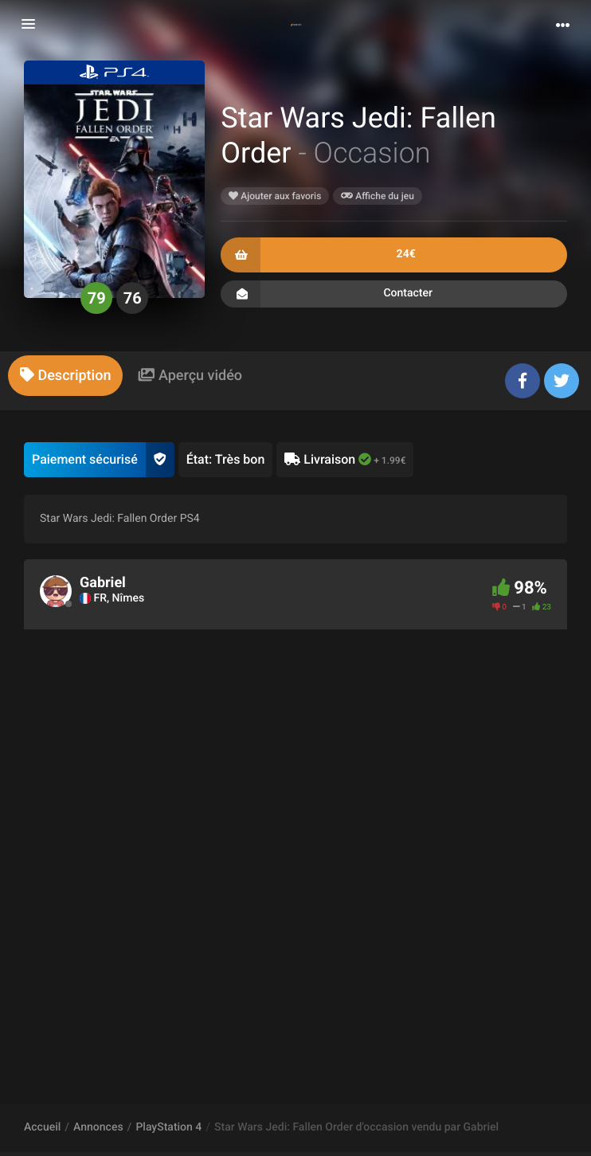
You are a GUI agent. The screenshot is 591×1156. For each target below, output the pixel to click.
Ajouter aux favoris (275, 196)
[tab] (65, 375)
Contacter (394, 294)
